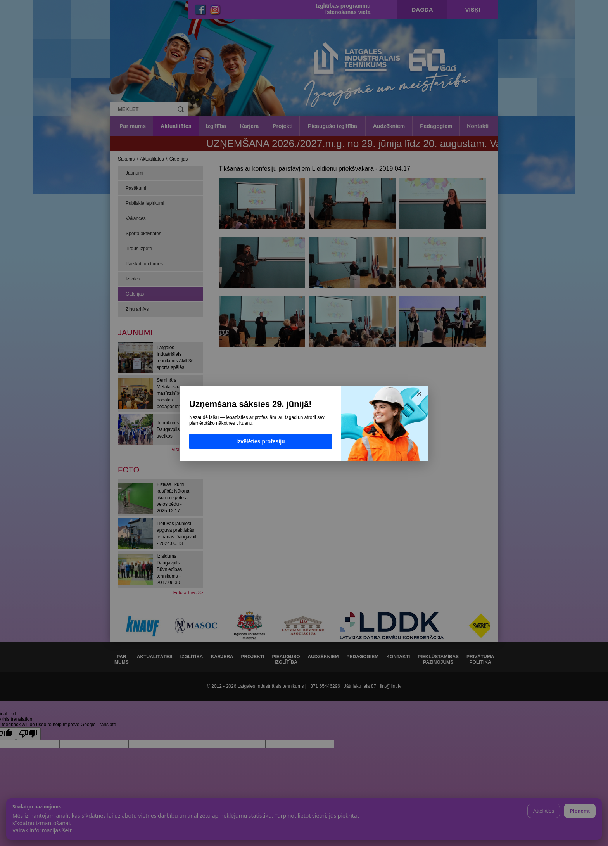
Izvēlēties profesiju (260, 441)
